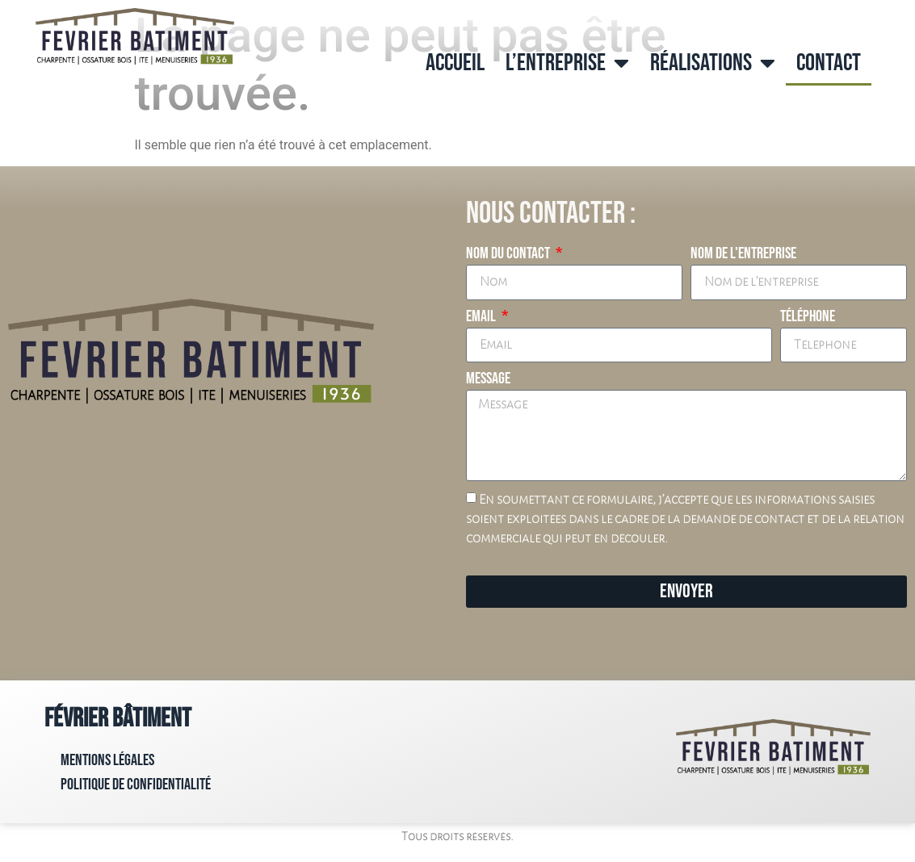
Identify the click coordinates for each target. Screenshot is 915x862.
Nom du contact (509, 254)
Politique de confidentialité (136, 784)
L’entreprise (567, 63)
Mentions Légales (107, 760)
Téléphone (807, 317)
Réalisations (712, 63)
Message (488, 379)
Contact (828, 62)
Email (482, 317)
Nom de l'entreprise (743, 254)
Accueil (455, 62)
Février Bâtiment (117, 718)
